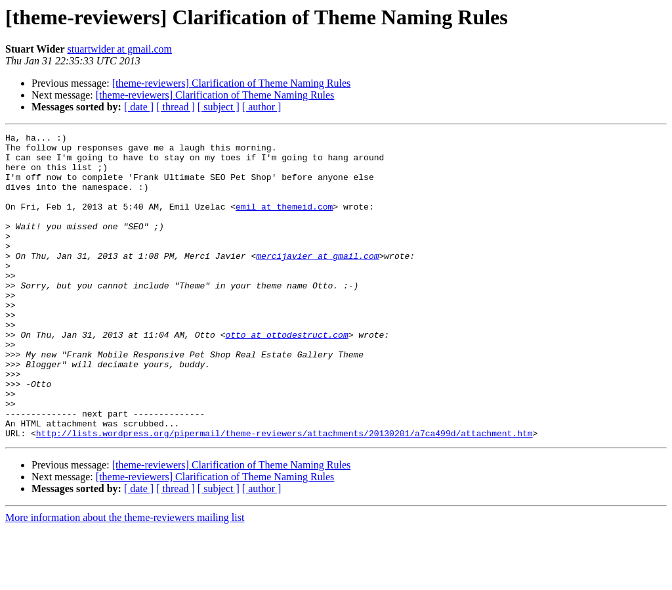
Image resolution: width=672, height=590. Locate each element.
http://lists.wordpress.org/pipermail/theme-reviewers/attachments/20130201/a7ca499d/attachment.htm (284, 494)
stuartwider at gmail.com (120, 49)
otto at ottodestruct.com (286, 376)
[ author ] (262, 106)
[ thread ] (175, 106)
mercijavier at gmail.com (317, 281)
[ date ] (139, 106)
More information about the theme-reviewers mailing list (124, 578)
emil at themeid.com (284, 222)
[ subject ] (219, 106)
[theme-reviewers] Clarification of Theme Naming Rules (231, 83)
